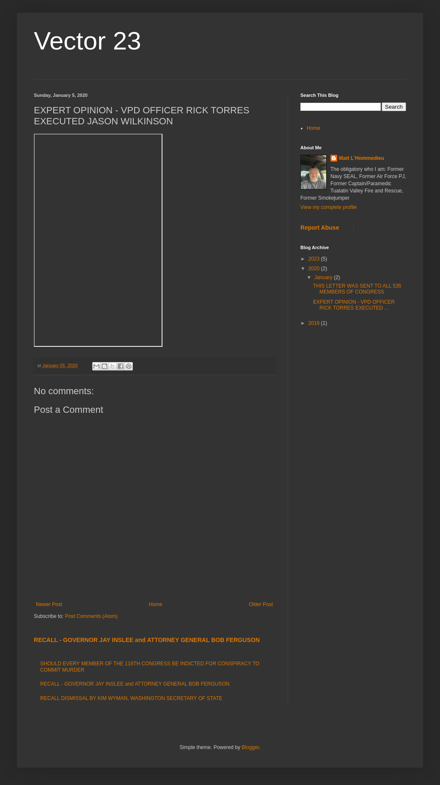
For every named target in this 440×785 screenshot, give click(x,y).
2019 (314, 323)
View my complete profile (328, 207)
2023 (314, 259)
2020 (314, 269)
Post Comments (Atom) (91, 616)
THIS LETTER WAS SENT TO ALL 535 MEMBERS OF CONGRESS (357, 289)
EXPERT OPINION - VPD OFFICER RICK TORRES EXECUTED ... (354, 305)
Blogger (250, 747)
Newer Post (49, 604)
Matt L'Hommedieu (361, 158)
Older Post (261, 604)
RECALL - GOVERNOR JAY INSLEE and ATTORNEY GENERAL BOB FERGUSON (147, 640)
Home (155, 604)
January (324, 277)
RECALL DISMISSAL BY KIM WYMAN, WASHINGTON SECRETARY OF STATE (131, 698)
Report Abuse (319, 227)
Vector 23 (87, 41)
